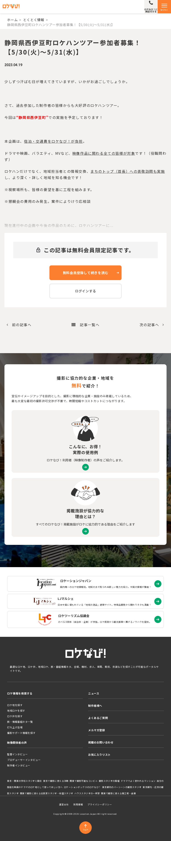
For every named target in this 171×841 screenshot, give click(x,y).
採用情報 (78, 804)
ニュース (93, 693)
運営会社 (64, 804)
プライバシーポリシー (100, 804)
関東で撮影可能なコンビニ (84, 780)
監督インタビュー (17, 754)
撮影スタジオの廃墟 (109, 780)
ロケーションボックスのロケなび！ (82, 787)
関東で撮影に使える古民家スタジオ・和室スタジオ (46, 793)
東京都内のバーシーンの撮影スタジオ (122, 787)
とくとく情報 (33, 19)
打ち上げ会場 (14, 727)
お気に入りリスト (99, 754)
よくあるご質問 (98, 718)
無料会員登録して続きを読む (85, 272)
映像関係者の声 (17, 742)
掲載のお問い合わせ (100, 742)
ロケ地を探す (14, 705)
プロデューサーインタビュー (24, 760)
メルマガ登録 (96, 730)
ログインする (85, 291)
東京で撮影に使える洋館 (56, 780)
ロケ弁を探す (14, 716)
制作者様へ (95, 705)
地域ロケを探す (16, 710)
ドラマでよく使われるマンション (138, 780)
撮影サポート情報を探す (21, 733)
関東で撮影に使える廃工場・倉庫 (118, 793)
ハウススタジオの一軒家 (87, 793)
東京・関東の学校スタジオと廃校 (24, 780)
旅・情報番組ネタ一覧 (20, 721)
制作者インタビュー (18, 765)
